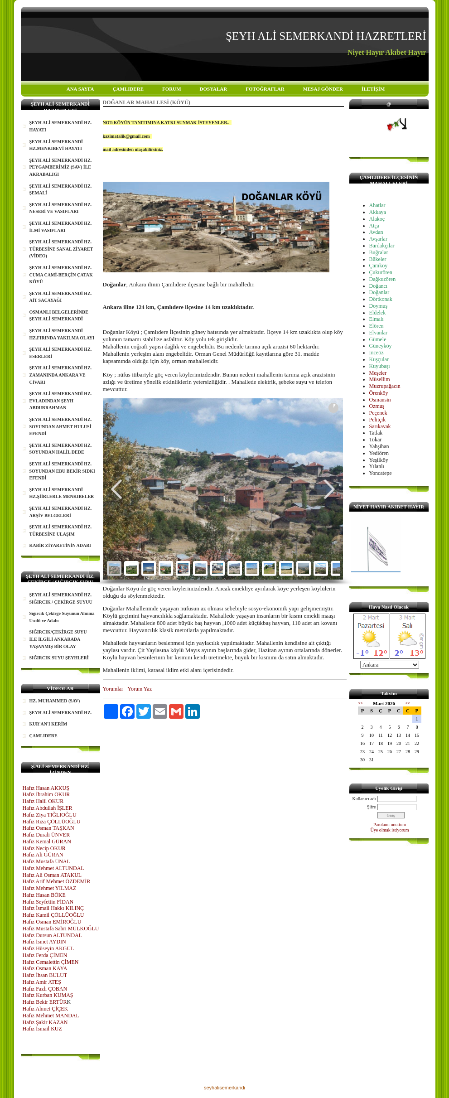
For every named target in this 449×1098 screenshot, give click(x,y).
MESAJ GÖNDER (323, 89)
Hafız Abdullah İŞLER (47, 808)
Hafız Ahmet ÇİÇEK (45, 1009)
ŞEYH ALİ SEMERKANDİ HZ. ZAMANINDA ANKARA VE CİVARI (60, 374)
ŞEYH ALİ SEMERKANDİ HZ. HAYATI (60, 126)
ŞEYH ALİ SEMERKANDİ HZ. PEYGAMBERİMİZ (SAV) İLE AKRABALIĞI (60, 167)
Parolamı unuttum (389, 824)
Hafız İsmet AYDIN (44, 941)
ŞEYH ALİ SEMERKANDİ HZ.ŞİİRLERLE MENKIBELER (61, 493)
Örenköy (378, 393)
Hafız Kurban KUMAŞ (48, 995)
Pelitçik (377, 419)
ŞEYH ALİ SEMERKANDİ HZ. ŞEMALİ (60, 190)
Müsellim (379, 379)
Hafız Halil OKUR (43, 801)
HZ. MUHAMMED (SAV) (54, 700)
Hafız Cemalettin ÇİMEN (51, 962)
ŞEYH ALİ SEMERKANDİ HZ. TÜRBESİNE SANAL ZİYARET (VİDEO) (61, 248)
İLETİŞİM (373, 89)
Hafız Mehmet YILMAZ (50, 888)
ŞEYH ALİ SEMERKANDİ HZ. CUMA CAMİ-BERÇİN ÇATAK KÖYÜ (61, 274)
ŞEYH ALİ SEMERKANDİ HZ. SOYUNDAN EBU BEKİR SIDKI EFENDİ (62, 470)
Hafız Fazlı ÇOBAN (45, 989)
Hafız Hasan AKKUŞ (46, 788)
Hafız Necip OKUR (44, 848)
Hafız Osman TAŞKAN (48, 828)
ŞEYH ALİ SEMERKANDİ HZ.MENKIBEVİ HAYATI (56, 145)
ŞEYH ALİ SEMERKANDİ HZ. (60, 712)
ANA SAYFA (80, 89)
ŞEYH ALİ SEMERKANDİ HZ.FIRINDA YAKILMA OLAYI (62, 334)
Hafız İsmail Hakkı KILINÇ (53, 908)
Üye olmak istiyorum (390, 829)
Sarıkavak (380, 426)
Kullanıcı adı (364, 798)
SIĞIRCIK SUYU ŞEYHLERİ (59, 657)
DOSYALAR (213, 89)
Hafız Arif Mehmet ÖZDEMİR (57, 881)
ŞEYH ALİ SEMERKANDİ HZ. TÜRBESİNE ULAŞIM (60, 530)
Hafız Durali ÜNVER (46, 835)
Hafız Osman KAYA (45, 968)
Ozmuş (377, 406)
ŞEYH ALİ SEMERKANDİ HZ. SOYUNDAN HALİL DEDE (60, 449)
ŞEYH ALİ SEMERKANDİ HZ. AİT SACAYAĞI (60, 297)
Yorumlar (113, 689)
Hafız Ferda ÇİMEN (45, 955)
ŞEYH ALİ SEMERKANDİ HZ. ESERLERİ (60, 353)
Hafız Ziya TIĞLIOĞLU (50, 815)
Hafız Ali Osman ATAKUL (52, 875)
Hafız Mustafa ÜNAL (46, 861)
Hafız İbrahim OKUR (46, 794)
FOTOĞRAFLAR (265, 89)
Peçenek (378, 413)
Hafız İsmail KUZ (42, 1028)
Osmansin (380, 400)
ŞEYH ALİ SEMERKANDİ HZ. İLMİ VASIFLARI (60, 227)
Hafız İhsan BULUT (45, 975)
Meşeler (378, 373)
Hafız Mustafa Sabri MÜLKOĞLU (61, 928)
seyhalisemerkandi (224, 1087)
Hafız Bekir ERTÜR (45, 1002)
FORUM (171, 89)
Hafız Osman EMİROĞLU (52, 922)
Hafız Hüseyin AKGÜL (48, 948)
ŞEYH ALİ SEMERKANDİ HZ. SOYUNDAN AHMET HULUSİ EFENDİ (60, 426)
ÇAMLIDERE (128, 89)
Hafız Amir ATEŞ (42, 982)
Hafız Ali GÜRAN (43, 854)
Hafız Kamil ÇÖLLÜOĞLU (53, 915)
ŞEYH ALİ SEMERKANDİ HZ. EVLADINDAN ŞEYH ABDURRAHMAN (60, 400)
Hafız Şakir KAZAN (45, 1022)
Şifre (371, 806)
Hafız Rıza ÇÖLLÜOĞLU (52, 821)
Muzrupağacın (385, 386)
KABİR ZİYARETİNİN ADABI (60, 545)
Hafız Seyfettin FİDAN (48, 902)
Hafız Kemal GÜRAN (47, 841)
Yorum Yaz (140, 689)
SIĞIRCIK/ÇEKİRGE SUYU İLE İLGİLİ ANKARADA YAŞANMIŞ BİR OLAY (58, 638)
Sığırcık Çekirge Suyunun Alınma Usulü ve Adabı (62, 617)
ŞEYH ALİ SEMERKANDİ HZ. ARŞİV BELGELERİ (60, 512)
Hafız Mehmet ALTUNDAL (53, 868)
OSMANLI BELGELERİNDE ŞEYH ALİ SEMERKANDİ (58, 316)
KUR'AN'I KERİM (48, 723)
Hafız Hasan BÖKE (44, 895)
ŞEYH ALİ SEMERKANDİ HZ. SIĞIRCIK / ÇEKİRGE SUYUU (60, 598)
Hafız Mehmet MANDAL (51, 1015)
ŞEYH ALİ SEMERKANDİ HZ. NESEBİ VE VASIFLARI (60, 208)
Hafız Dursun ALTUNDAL (52, 935)
